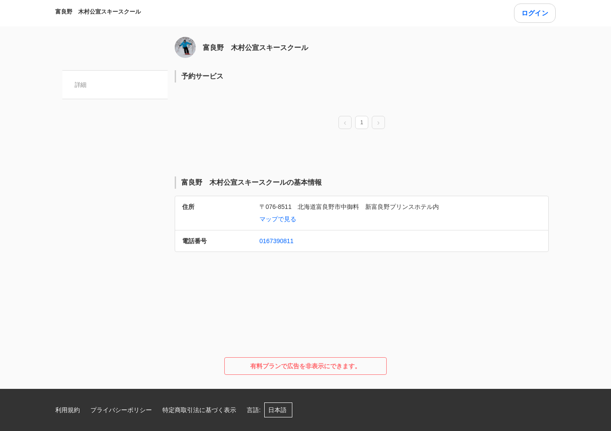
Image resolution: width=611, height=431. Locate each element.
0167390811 (276, 240)
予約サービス (202, 76)
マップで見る (277, 219)
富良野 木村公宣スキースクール (98, 11)
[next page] (378, 123)
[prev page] (345, 123)
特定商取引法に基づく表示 (199, 409)
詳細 (80, 84)
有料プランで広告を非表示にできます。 (305, 366)
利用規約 (67, 409)
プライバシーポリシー (121, 409)
